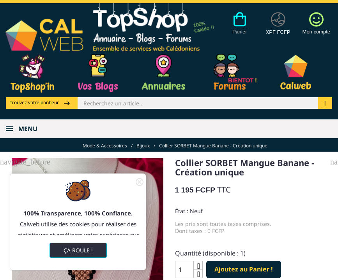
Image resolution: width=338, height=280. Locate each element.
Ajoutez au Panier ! (243, 269)
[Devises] (278, 27)
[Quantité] (184, 269)
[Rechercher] (198, 103)
